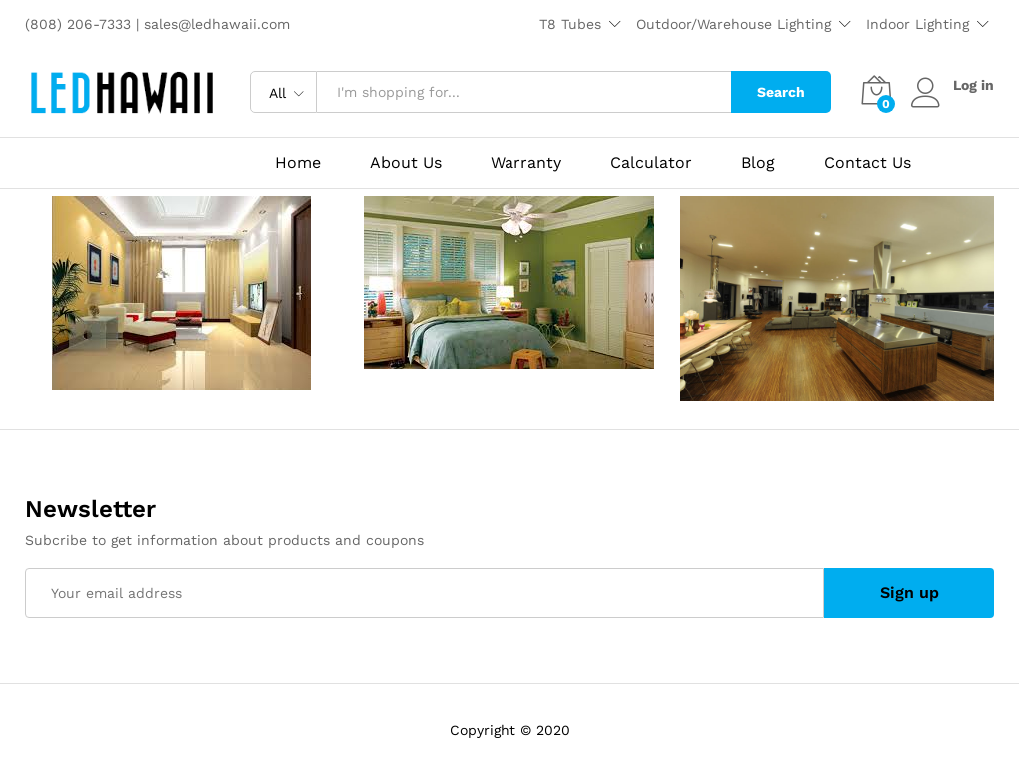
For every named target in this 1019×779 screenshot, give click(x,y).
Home (298, 163)
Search (781, 92)
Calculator (651, 163)
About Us (406, 163)
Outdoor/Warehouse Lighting (733, 24)
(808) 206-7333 (80, 24)
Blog (758, 163)
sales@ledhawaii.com (217, 24)
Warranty (526, 163)
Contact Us (867, 163)
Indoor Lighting (917, 24)
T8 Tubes (570, 24)
